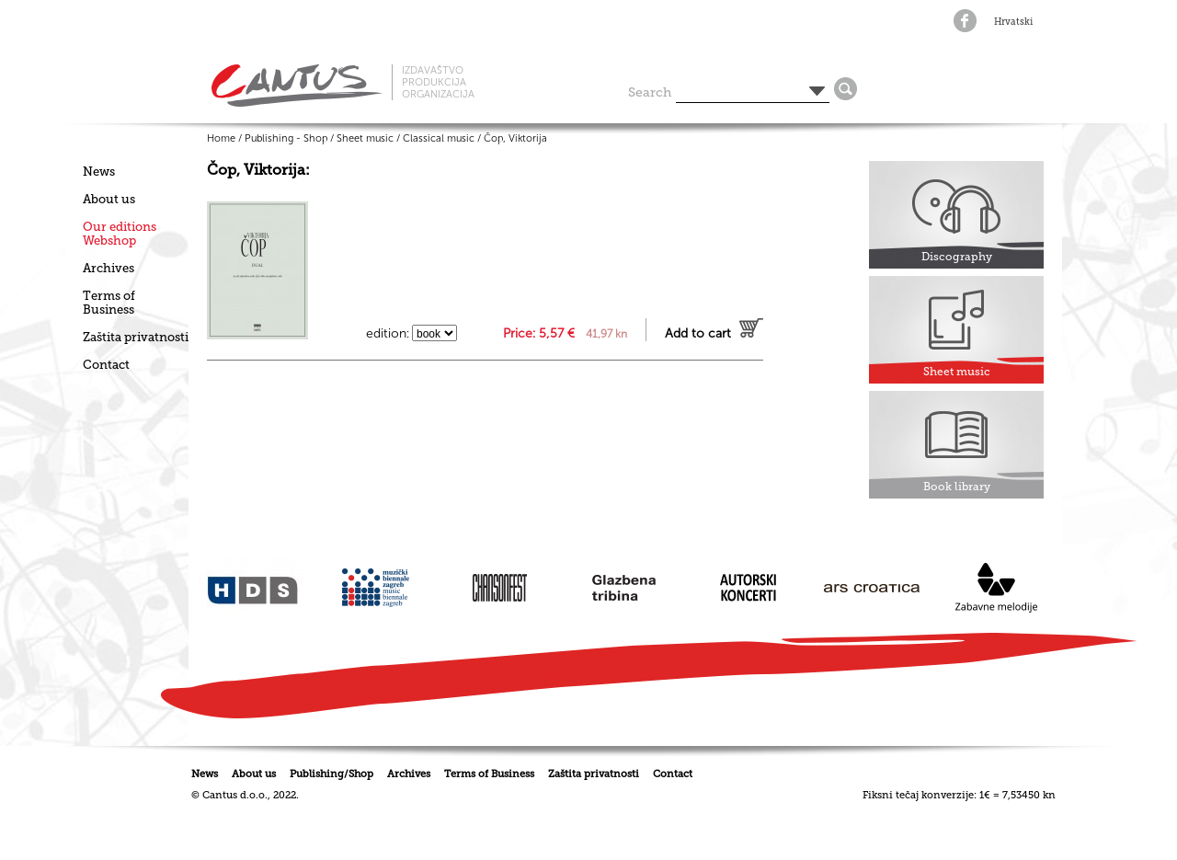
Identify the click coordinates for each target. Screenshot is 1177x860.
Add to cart (698, 333)
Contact (106, 365)
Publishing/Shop (331, 774)
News (99, 171)
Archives (108, 268)
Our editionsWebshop (119, 233)
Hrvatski (1013, 22)
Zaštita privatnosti (136, 337)
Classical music (438, 138)
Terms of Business (109, 302)
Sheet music (365, 138)
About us (109, 199)
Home (221, 138)
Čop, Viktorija (515, 138)
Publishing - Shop (286, 138)
